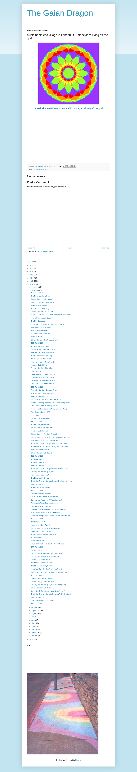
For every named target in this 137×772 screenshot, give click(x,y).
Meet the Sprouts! (37, 597)
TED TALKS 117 (37, 421)
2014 (32, 278)
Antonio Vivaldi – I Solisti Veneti (42, 428)
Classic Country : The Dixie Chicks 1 (44, 434)
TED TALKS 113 (37, 547)
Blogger (78, 760)
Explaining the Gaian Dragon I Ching (44, 390)
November (35, 290)
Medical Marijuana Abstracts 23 (42, 318)
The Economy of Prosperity (40, 425)
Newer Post (32, 248)
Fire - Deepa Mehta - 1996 (40, 412)
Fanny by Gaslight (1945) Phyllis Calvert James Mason (50, 516)
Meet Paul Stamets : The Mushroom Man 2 (46, 569)
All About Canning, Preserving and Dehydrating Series (50, 403)
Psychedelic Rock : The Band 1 (42, 327)
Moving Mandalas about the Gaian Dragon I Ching (49, 409)
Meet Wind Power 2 (38, 541)
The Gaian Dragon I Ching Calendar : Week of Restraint (51, 594)
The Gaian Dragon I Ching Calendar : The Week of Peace (51, 481)
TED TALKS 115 (37, 491)
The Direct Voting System (40, 478)
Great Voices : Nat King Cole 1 (42, 531)
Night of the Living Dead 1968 (41, 563)
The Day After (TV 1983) (39, 462)
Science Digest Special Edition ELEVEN (45, 512)
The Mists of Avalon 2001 (40, 346)
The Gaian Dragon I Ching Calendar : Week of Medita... (51, 443)
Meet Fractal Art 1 (37, 337)
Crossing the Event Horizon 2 (41, 578)
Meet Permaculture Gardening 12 (43, 302)
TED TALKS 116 (37, 456)
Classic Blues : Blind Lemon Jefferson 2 (45, 349)
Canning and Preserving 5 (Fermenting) (45, 556)
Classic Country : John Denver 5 (42, 582)
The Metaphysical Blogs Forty (41, 356)
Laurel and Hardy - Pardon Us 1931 (43, 374)
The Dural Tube (36, 459)
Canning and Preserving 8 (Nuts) (42, 472)
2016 (32, 272)
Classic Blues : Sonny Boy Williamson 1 (45, 497)
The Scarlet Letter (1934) (40, 309)
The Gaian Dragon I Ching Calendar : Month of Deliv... (50, 469)
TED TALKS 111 (37, 604)
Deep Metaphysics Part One (41, 506)
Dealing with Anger (37, 550)
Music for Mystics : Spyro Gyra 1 (42, 362)
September (35, 611)
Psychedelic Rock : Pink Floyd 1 (42, 378)
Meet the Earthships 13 (39, 396)
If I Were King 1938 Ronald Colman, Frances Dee (48, 509)
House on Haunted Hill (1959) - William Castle (47, 544)
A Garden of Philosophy (39, 305)
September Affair (37, 538)
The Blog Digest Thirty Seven (41, 566)
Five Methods (36, 371)
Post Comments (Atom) (45, 252)
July (33, 617)
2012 (32, 284)
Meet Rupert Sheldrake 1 (40, 450)
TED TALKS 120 (37, 293)
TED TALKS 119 (37, 343)
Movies (44, 169)
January (34, 636)
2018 (32, 265)
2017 (32, 269)
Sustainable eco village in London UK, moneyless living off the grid (68, 108)
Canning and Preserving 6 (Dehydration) (45, 528)
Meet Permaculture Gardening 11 (43, 352)
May (33, 623)
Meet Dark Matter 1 (38, 484)
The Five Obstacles (38, 321)
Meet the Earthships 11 (39, 465)
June (33, 620)
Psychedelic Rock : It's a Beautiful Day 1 (45, 440)
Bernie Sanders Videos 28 (40, 334)
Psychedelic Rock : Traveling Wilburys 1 (45, 406)
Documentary (37, 169)
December (35, 287)
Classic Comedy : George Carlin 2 (43, 312)
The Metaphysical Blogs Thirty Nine (43, 534)
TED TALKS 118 (37, 387)
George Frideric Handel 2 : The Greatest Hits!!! (47, 553)
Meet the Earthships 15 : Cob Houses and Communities (51, 315)
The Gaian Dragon (60, 12)
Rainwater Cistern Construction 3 (43, 381)
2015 (32, 275)
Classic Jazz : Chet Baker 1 (41, 418)
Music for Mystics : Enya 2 (40, 525)
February (34, 633)
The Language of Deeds (39, 522)
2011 (32, 640)
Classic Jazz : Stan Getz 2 (40, 560)
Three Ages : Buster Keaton (41, 359)
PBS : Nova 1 (36, 415)
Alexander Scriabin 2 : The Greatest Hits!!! (46, 399)
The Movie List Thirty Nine (40, 296)
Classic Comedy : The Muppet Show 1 (44, 340)
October (34, 607)
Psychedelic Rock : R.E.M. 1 (41, 475)
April (33, 626)
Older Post (105, 248)
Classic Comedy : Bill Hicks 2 (41, 453)
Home (69, 248)
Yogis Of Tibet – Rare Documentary (43, 393)
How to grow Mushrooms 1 (40, 331)
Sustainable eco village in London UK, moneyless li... (50, 324)
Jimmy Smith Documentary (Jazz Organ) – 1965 (48, 591)
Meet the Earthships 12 (39, 431)
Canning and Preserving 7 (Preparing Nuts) (46, 500)
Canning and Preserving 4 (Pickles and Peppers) (48, 585)
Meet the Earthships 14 (39, 365)
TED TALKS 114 (37, 519)
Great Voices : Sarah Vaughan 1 (42, 384)
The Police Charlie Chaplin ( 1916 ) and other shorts (49, 447)
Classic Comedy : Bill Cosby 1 (41, 588)
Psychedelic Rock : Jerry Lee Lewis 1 (44, 503)
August (34, 614)
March (33, 629)
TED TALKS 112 (37, 575)
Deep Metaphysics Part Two (41, 494)
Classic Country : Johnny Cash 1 (42, 299)
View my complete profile (79, 681)
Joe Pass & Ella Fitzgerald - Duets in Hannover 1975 (49, 572)
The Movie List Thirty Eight (40, 487)
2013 (32, 281)
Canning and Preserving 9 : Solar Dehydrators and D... (50, 437)
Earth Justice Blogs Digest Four (42, 368)
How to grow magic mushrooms (42, 600)
